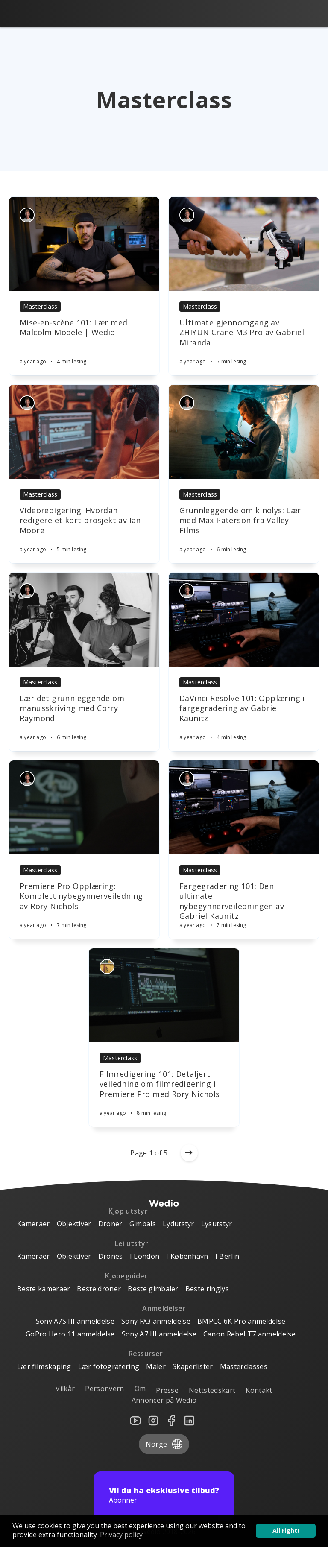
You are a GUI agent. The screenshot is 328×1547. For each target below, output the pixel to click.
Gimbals (142, 1223)
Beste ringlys (207, 1288)
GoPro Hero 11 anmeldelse (70, 1334)
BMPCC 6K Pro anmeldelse (241, 1321)
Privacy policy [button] (121, 1534)
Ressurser (146, 1353)
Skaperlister (193, 1366)
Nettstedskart (212, 1390)
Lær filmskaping (44, 1366)
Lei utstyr (132, 1243)
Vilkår (65, 1388)
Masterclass (40, 306)
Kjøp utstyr (128, 1211)
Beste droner (99, 1288)
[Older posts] (189, 1152)
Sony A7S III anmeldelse (75, 1321)
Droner (110, 1223)
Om (140, 1388)
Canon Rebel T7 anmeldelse (249, 1334)
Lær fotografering (108, 1366)
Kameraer (33, 1223)
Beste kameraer (43, 1288)
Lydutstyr (178, 1223)
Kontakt (259, 1390)
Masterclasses (243, 1366)
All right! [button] (285, 1531)
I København (187, 1256)
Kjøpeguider (126, 1276)
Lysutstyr (216, 1223)
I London (145, 1256)
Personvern (104, 1388)
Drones (110, 1256)
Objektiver (74, 1223)
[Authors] (27, 215)
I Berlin (227, 1256)
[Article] (84, 244)
